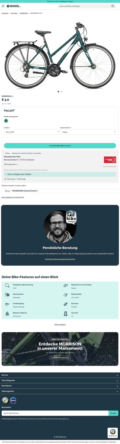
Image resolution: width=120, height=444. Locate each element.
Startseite (5, 13)
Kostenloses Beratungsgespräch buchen (60, 259)
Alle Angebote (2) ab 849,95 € (13, 197)
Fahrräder (14, 13)
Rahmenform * (65, 127)
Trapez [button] (64, 132)
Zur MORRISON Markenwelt (60, 358)
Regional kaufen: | (60, 1)
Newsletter (6, 407)
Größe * (7, 127)
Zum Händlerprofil (109, 166)
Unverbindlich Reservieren (60, 146)
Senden (113, 413)
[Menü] (116, 429)
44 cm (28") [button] (10, 132)
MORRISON (24, 13)
